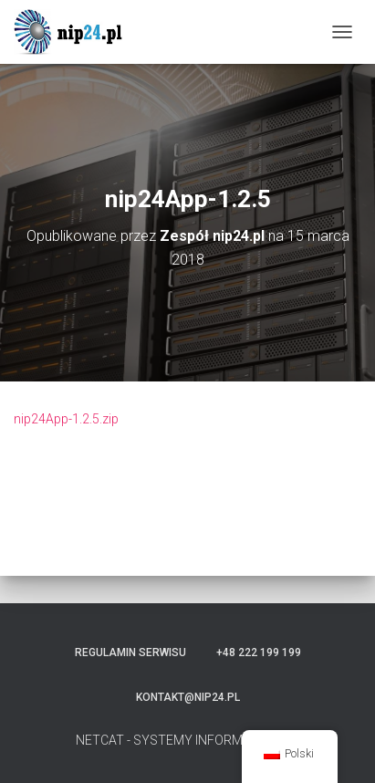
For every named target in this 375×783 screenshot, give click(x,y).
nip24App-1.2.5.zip (66, 419)
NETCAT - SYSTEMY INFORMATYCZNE (187, 740)
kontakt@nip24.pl (188, 697)
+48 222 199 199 (258, 652)
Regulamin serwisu (130, 652)
